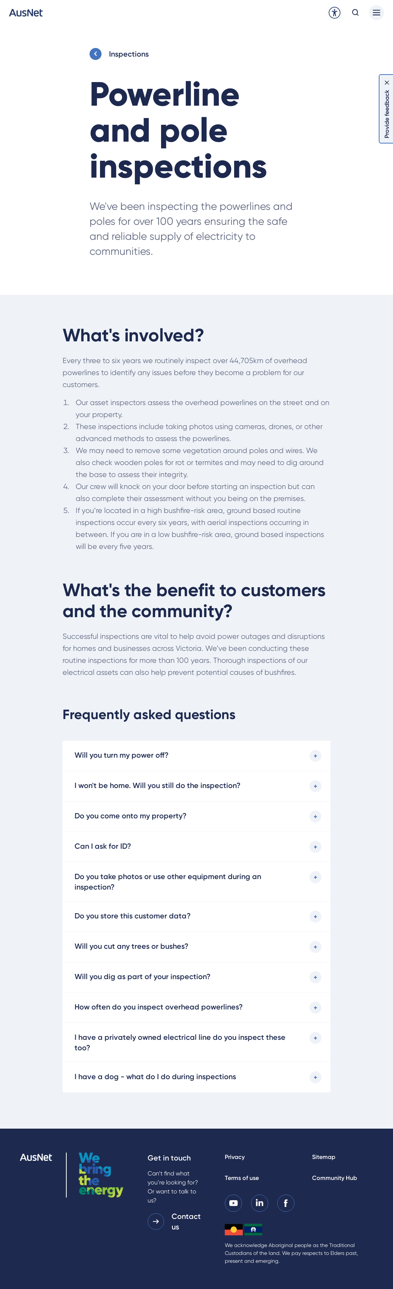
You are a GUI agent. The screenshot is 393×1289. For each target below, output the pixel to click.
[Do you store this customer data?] (196, 917)
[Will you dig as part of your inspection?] (196, 977)
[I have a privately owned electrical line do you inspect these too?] (196, 1042)
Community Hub (334, 1177)
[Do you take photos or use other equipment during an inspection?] (196, 881)
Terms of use (242, 1177)
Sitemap (323, 1156)
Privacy (235, 1156)
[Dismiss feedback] (387, 82)
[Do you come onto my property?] (196, 816)
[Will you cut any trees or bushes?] (196, 947)
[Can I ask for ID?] (196, 847)
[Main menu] (376, 12)
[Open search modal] (355, 12)
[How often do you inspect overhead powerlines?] (196, 1008)
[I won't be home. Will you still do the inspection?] (196, 786)
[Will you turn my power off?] (196, 756)
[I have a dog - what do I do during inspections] (196, 1077)
